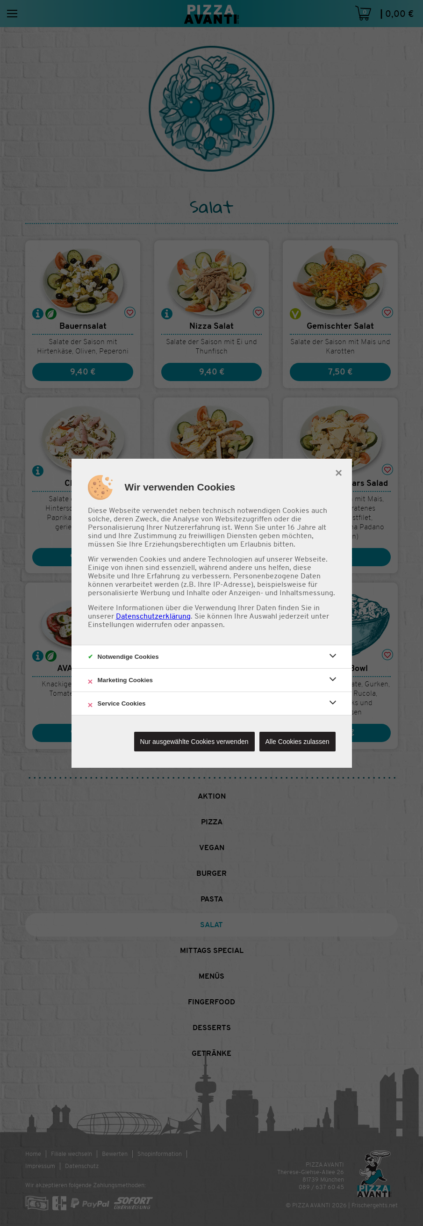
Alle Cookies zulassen (297, 741)
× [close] (338, 472)
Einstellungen (111, 624)
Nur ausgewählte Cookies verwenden (194, 741)
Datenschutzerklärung (153, 616)
